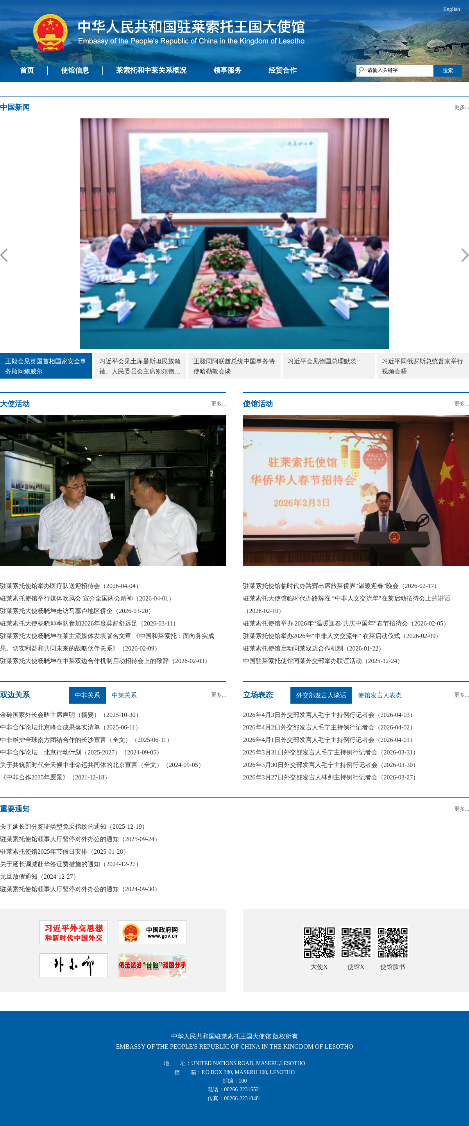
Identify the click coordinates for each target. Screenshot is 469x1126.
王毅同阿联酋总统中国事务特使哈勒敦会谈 (234, 366)
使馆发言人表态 (380, 695)
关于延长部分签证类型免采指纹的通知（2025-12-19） (74, 826)
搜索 (448, 70)
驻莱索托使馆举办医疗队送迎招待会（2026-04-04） (71, 586)
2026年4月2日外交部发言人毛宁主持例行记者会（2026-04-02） (329, 727)
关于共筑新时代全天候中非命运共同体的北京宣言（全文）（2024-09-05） (102, 764)
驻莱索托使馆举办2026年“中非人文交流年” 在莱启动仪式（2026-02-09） (342, 636)
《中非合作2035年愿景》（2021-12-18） (55, 777)
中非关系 (87, 695)
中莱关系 (124, 695)
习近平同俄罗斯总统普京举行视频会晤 (422, 366)
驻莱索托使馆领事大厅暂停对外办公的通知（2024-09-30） (80, 889)
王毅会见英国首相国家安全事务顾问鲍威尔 (45, 366)
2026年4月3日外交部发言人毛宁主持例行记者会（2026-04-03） (329, 714)
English (451, 9)
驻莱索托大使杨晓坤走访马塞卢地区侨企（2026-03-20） (77, 611)
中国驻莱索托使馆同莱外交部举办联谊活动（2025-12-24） (323, 661)
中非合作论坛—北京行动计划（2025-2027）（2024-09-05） (81, 752)
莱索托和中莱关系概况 (151, 70)
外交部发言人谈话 (321, 695)
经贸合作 (283, 70)
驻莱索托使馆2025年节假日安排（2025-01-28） (64, 851)
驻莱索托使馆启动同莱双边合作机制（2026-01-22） (314, 648)
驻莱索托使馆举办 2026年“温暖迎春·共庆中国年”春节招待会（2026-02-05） (346, 623)
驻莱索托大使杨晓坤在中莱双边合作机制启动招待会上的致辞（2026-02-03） (105, 661)
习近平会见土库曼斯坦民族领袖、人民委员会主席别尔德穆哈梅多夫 (140, 367)
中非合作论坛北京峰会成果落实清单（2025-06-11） (70, 727)
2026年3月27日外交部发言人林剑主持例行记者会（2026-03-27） (331, 777)
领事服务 (227, 70)
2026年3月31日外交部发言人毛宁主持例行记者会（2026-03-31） (331, 752)
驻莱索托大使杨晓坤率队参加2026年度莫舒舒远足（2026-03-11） (89, 623)
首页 (27, 70)
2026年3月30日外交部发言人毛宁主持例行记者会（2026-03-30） (331, 764)
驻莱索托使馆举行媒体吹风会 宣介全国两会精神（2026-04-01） (87, 598)
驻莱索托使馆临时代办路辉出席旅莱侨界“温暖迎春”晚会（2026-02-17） (341, 586)
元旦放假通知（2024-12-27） (39, 876)
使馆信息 (75, 70)
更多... (461, 107)
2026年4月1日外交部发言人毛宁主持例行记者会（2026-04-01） (329, 739)
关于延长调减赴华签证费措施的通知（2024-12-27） (71, 864)
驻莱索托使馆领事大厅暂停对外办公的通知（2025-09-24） (80, 839)
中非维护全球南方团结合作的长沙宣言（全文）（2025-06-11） (86, 739)
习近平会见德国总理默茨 (322, 361)
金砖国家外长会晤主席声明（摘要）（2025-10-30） (71, 714)
